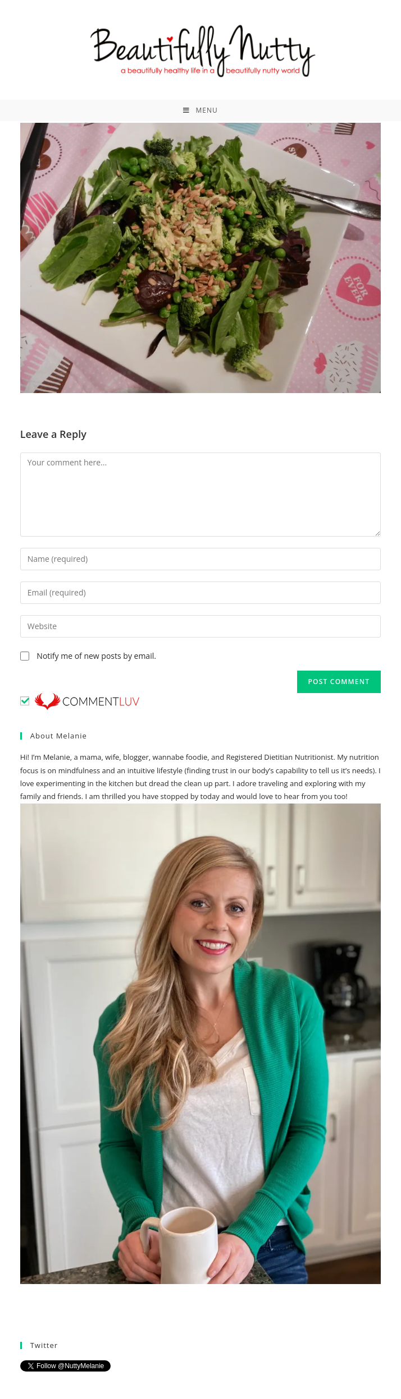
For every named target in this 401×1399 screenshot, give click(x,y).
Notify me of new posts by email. (96, 655)
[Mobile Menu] (200, 110)
